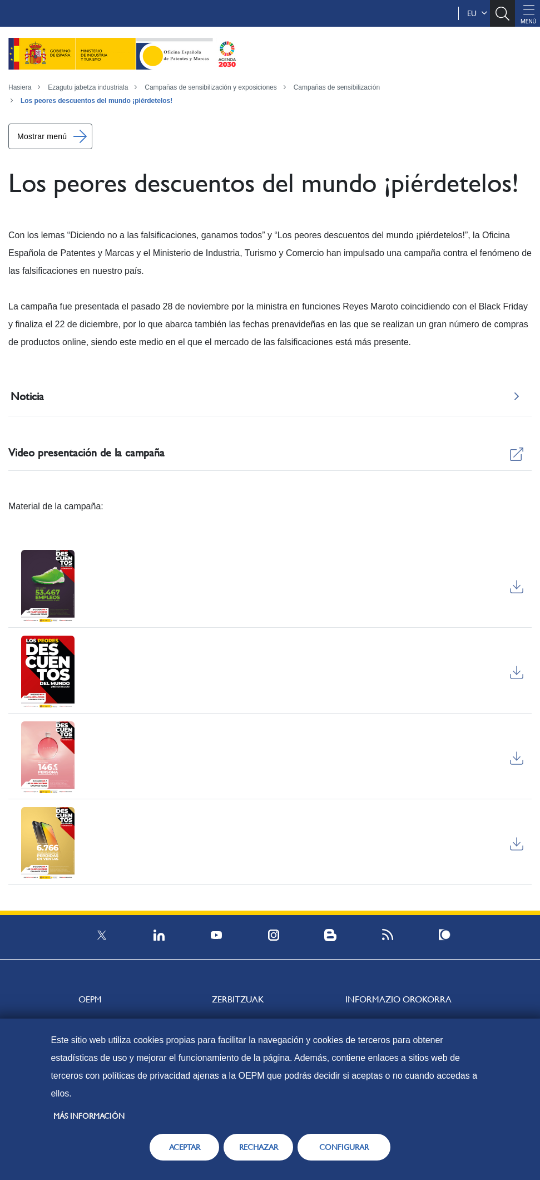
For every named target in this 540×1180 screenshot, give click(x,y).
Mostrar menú (42, 136)
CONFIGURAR (344, 1147)
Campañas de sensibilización (337, 87)
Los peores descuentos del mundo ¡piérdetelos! (96, 101)
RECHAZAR (258, 1147)
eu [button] (477, 13)
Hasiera (19, 87)
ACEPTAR (184, 1147)
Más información (89, 1116)
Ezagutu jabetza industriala (88, 87)
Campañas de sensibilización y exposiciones (210, 87)
